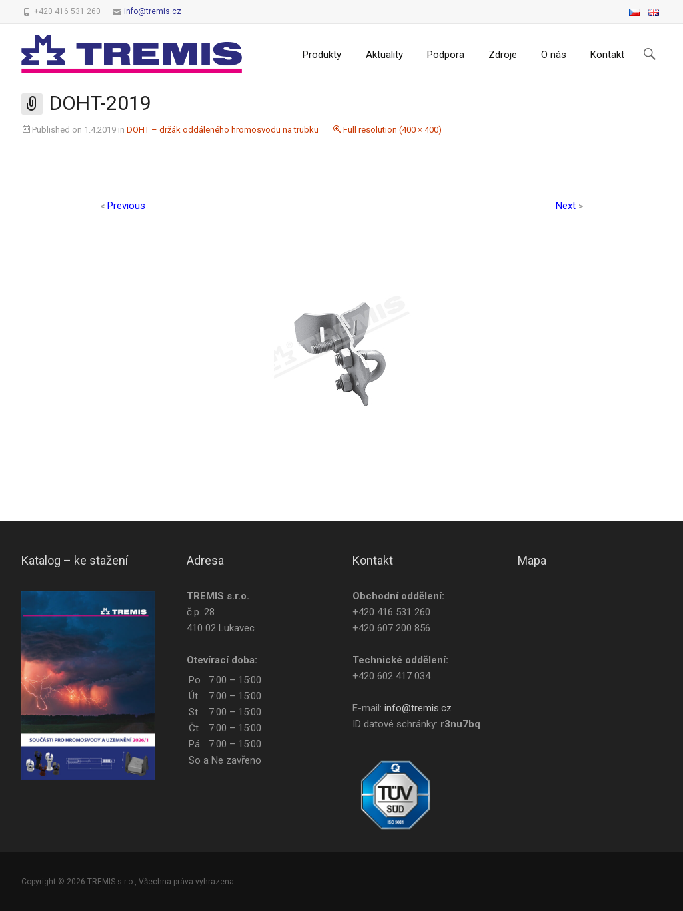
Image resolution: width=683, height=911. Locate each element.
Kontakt (607, 55)
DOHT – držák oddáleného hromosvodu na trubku (223, 130)
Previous (122, 206)
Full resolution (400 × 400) (392, 130)
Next (569, 206)
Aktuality (384, 55)
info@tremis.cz (152, 11)
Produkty (322, 55)
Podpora (445, 55)
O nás (553, 55)
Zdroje (502, 55)
